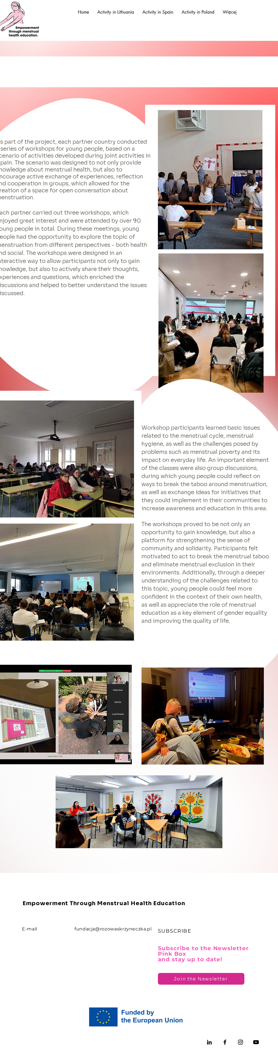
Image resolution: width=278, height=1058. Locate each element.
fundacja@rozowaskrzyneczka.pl (113, 929)
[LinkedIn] (209, 1042)
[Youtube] (256, 1042)
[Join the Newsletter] (201, 979)
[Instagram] (240, 1042)
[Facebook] (225, 1042)
